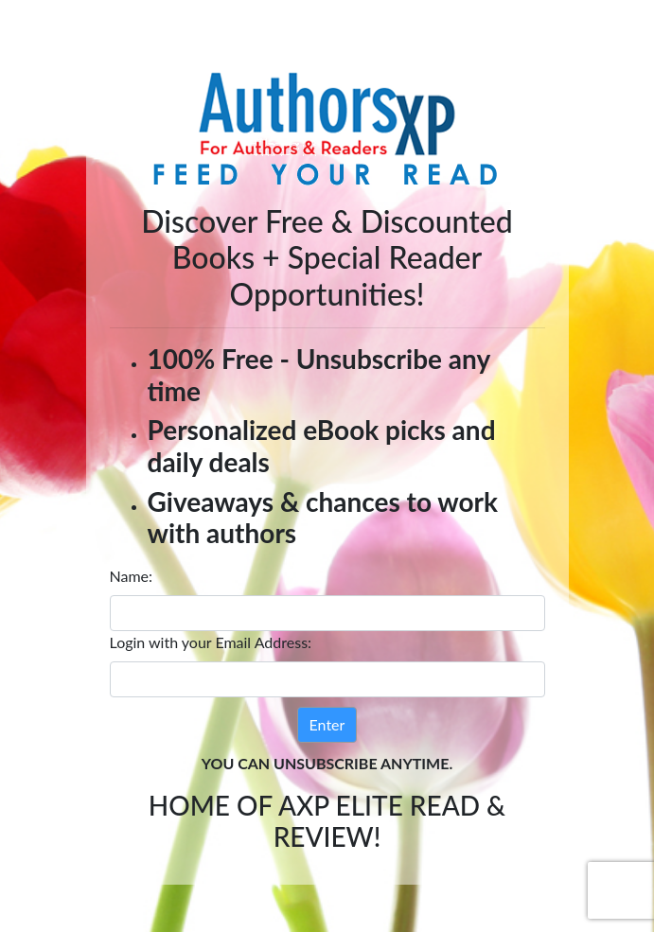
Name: (131, 576)
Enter (327, 724)
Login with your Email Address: (211, 642)
